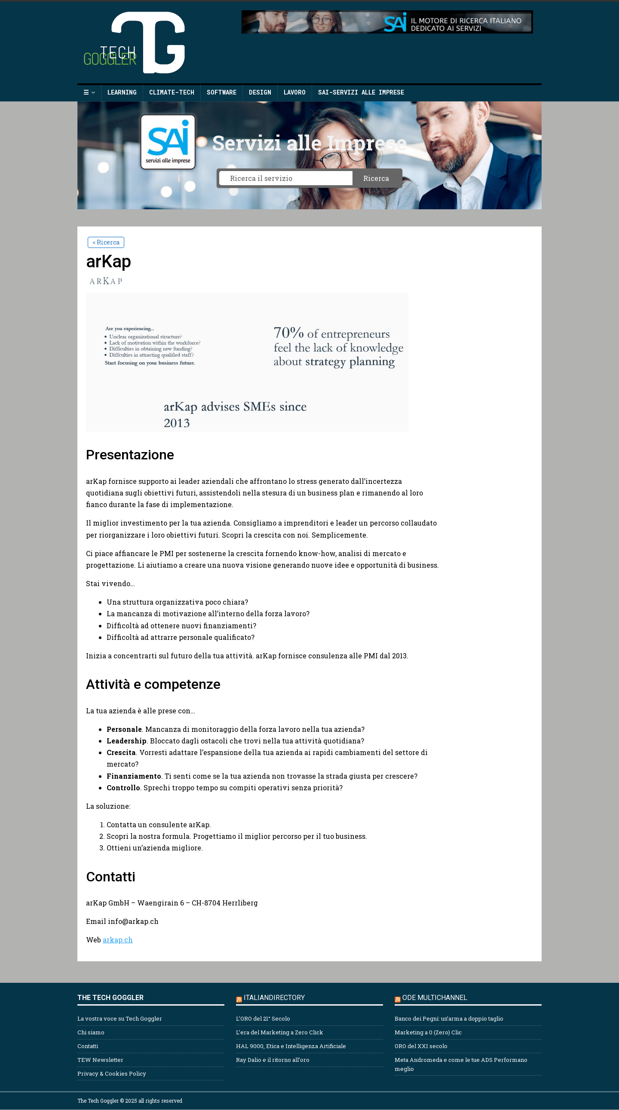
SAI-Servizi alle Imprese (361, 92)
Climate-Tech (171, 92)
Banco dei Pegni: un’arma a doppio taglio (449, 1018)
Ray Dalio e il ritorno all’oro (273, 1060)
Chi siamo (90, 1032)
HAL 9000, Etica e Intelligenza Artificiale (291, 1046)
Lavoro (295, 92)
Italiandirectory (274, 998)
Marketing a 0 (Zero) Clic (428, 1032)
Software (221, 92)
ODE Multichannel (434, 998)
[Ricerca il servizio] (285, 178)
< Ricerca (106, 242)
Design (260, 92)
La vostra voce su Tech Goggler (119, 1018)
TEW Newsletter (100, 1060)
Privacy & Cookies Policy (111, 1073)
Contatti (87, 1046)
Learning (122, 92)
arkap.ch (118, 939)
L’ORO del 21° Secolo (263, 1018)
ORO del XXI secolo (421, 1046)
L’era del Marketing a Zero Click (279, 1032)
